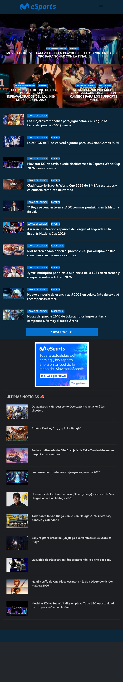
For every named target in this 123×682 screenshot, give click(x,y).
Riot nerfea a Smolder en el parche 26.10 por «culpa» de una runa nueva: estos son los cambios (71, 253)
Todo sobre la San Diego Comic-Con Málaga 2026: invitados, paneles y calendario (71, 518)
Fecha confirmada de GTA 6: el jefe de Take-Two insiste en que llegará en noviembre (73, 452)
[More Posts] (62, 332)
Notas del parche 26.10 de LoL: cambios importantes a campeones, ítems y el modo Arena (66, 318)
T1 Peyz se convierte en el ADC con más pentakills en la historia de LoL (73, 209)
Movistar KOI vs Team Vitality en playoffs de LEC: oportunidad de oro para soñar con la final (62, 55)
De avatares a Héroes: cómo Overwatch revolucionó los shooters (68, 408)
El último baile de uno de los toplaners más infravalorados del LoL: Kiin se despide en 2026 (31, 94)
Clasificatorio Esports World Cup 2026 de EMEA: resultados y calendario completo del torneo (72, 187)
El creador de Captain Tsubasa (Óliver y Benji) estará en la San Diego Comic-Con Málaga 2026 (73, 496)
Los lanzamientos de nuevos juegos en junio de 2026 (66, 472)
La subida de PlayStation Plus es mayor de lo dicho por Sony (71, 560)
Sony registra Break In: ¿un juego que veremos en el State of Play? (71, 540)
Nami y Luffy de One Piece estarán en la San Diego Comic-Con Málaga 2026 (72, 583)
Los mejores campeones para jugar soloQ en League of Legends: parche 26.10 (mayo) (67, 123)
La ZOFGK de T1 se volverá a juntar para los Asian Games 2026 (73, 142)
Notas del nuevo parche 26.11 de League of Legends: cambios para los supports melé (93, 94)
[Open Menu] (101, 7)
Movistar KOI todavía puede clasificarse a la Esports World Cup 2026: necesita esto (73, 165)
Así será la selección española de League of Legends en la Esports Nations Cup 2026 (69, 231)
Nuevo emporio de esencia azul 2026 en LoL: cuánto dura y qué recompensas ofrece (73, 296)
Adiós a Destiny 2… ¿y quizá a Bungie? (57, 428)
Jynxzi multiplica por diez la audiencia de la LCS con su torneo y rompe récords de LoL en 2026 (73, 274)
